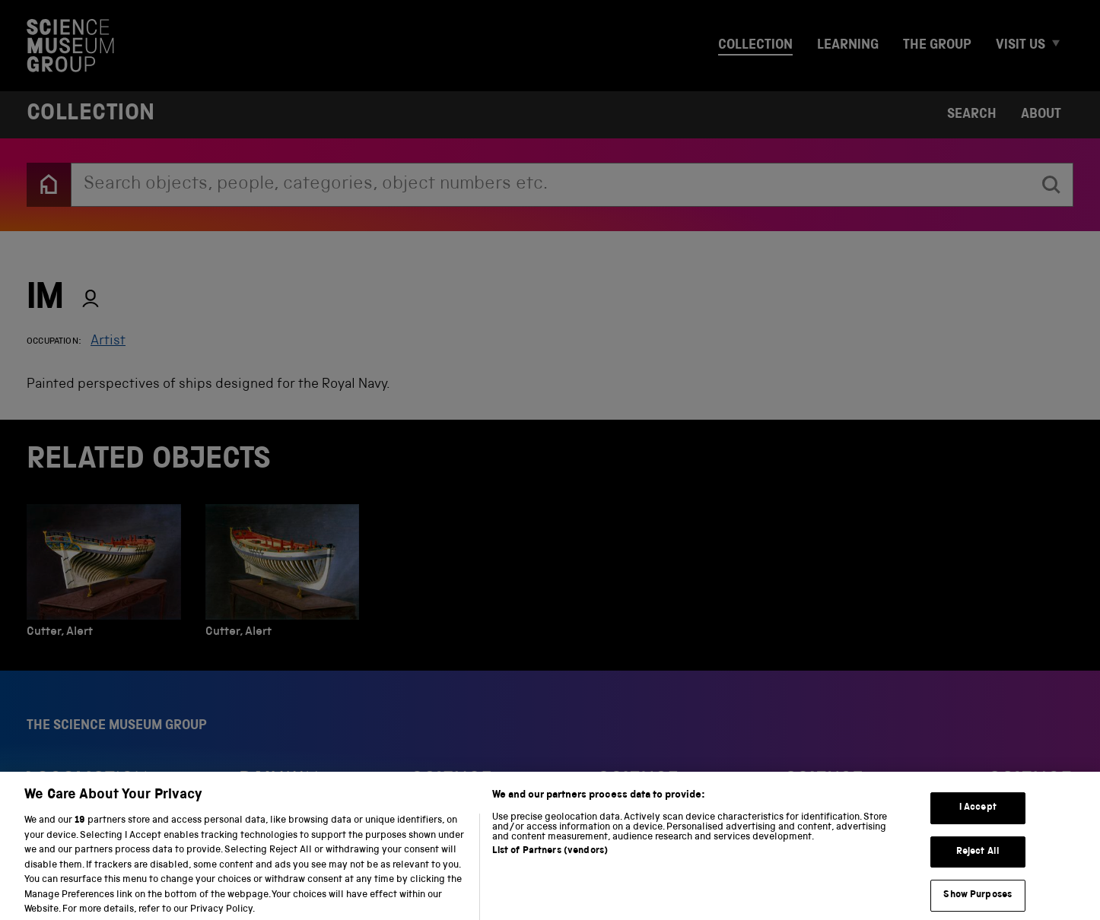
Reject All (978, 861)
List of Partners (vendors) (550, 860)
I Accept (978, 817)
